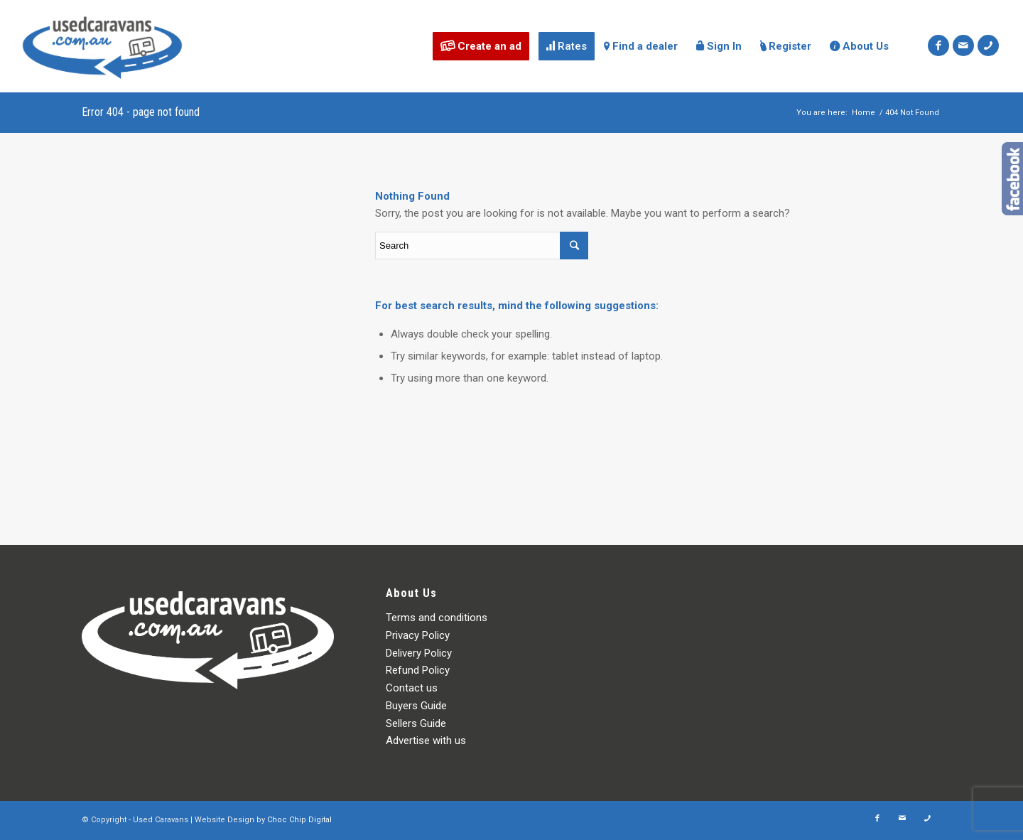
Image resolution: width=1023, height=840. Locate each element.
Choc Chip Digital (299, 819)
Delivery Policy (419, 653)
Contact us (412, 688)
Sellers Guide (416, 723)
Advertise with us (426, 740)
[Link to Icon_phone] (988, 45)
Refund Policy (418, 670)
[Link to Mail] (963, 45)
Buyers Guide (416, 705)
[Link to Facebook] (938, 45)
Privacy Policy (418, 635)
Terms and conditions (436, 617)
